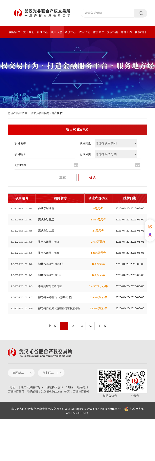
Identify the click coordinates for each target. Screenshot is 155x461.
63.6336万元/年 (98, 331)
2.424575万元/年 (98, 316)
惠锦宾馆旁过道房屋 (51, 316)
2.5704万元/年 (98, 225)
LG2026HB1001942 (22, 301)
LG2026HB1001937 (22, 225)
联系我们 (140, 32)
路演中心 (70, 32)
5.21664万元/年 (98, 347)
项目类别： (87, 143)
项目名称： (22, 143)
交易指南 (112, 32)
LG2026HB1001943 (22, 316)
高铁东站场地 (46, 210)
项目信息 (56, 32)
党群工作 (126, 32)
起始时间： (22, 165)
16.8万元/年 (98, 301)
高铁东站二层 (46, 240)
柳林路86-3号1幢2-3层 (51, 286)
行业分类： (87, 154)
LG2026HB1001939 (22, 255)
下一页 (103, 366)
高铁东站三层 (46, 225)
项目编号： (22, 154)
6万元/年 (98, 210)
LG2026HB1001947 (22, 331)
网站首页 (14, 32)
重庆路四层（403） (50, 271)
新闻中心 (42, 32)
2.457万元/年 (98, 255)
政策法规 (84, 32)
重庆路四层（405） (50, 255)
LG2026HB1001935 (22, 210)
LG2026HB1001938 (22, 240)
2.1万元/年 (98, 240)
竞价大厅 (98, 32)
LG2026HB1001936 (22, 271)
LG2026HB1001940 (22, 286)
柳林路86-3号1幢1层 (50, 301)
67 (90, 366)
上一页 (51, 366)
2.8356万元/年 (98, 271)
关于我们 (28, 32)
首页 (34, 113)
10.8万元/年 (98, 286)
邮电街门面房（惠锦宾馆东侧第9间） (58, 347)
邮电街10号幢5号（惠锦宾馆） (57, 331)
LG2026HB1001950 (22, 347)
